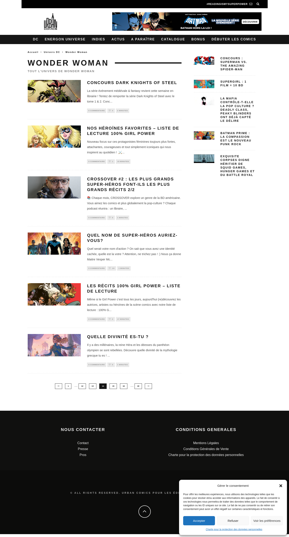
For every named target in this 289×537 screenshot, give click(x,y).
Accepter (199, 520)
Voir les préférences (267, 520)
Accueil (33, 52)
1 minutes (122, 219)
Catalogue (173, 39)
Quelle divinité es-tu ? (117, 339)
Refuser (233, 520)
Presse (83, 452)
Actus (118, 39)
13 (93, 389)
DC (36, 39)
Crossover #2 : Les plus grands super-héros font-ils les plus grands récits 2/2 (130, 185)
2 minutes (122, 111)
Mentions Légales (206, 446)
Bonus (198, 39)
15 (113, 389)
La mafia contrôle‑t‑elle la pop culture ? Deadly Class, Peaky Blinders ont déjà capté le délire (237, 109)
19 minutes (123, 162)
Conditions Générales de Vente (206, 452)
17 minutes (123, 321)
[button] (281, 486)
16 (124, 389)
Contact (83, 446)
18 (138, 389)
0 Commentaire (96, 111)
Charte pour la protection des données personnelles (234, 529)
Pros (83, 457)
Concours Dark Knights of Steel (132, 82)
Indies (98, 39)
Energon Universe (65, 39)
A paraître (143, 39)
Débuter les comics (233, 39)
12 (82, 389)
